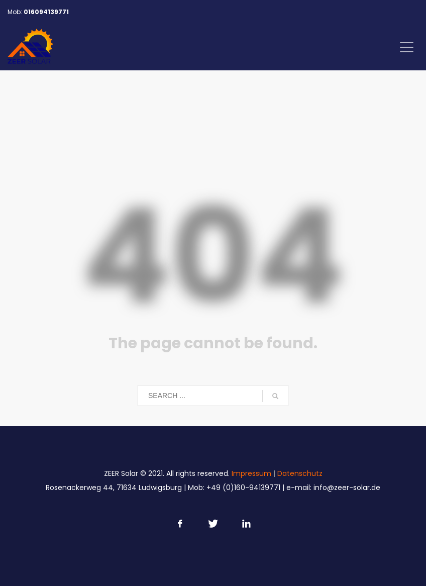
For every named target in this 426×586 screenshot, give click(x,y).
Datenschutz (300, 473)
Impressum (251, 473)
